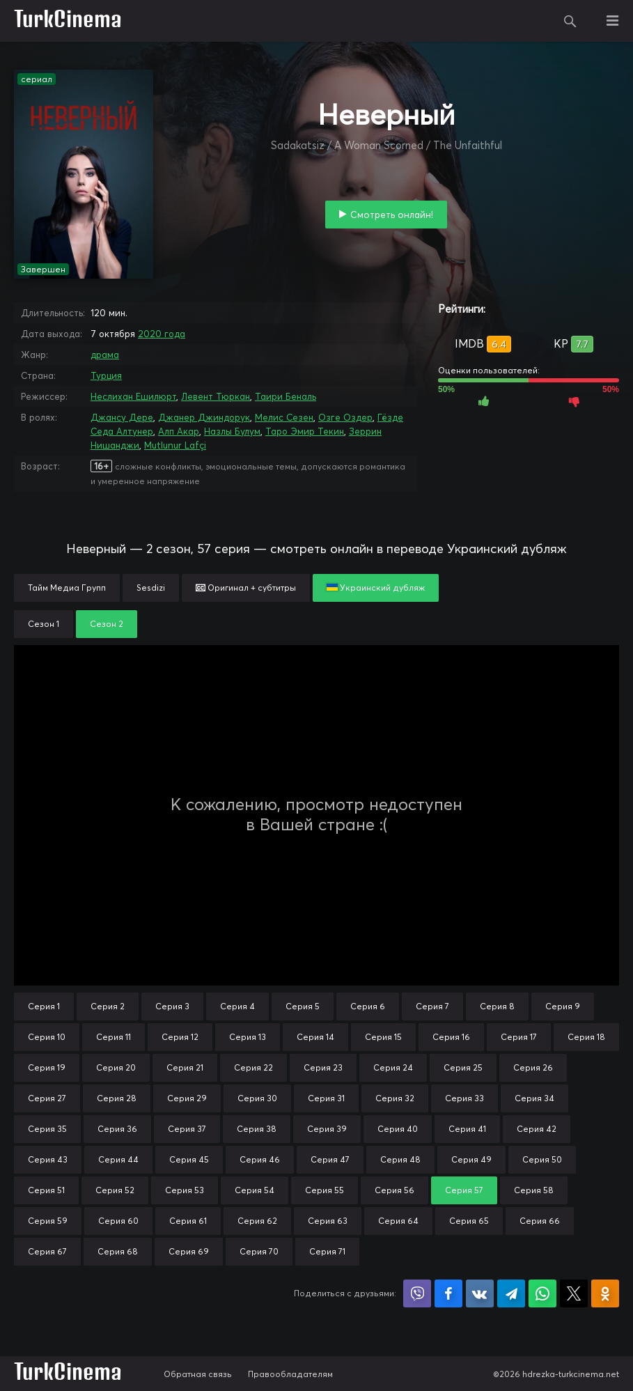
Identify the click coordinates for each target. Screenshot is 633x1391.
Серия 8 (497, 1006)
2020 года (161, 333)
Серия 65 (469, 1220)
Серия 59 (48, 1220)
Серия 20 (116, 1067)
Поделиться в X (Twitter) (574, 1293)
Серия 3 (172, 1006)
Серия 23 (323, 1067)
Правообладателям (290, 1374)
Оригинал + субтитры (246, 587)
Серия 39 (327, 1129)
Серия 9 (562, 1006)
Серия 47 (330, 1159)
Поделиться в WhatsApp (542, 1293)
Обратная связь (198, 1374)
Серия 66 (539, 1220)
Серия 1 (44, 1006)
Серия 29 (187, 1098)
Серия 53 (184, 1190)
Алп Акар (178, 431)
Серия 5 (303, 1006)
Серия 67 (47, 1251)
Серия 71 (327, 1251)
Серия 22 (253, 1067)
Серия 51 (46, 1190)
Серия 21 (184, 1067)
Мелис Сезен (284, 417)
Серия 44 (118, 1159)
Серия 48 (400, 1159)
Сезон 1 (43, 624)
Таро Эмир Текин (304, 431)
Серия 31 (326, 1098)
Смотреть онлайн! (391, 214)
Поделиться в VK (480, 1293)
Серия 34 (534, 1098)
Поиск (570, 21)
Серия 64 (398, 1220)
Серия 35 (47, 1129)
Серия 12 (180, 1037)
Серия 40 (397, 1129)
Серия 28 (116, 1098)
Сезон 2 (106, 624)
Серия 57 (464, 1190)
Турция (106, 375)
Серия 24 (393, 1067)
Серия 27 (47, 1098)
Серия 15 (383, 1037)
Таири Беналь (285, 396)
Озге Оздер (345, 417)
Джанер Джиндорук (204, 417)
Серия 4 (237, 1006)
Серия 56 (394, 1190)
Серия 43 (48, 1159)
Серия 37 (187, 1129)
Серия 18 (586, 1037)
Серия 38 (256, 1129)
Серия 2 (108, 1006)
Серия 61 (188, 1220)
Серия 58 (534, 1190)
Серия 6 (367, 1006)
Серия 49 (471, 1159)
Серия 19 (46, 1067)
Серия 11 (113, 1037)
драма (105, 354)
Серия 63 (327, 1220)
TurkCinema (68, 20)
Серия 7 (432, 1006)
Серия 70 (259, 1251)
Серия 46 (260, 1159)
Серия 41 (467, 1129)
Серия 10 (46, 1037)
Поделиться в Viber (417, 1293)
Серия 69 (189, 1251)
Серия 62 (257, 1220)
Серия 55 (324, 1190)
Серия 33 (464, 1098)
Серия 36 (117, 1129)
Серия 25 (463, 1067)
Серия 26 (533, 1067)
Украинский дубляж (376, 587)
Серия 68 (117, 1251)
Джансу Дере (122, 417)
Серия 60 (118, 1220)
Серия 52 (114, 1190)
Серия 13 (247, 1037)
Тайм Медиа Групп (67, 587)
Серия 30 (257, 1098)
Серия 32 (394, 1098)
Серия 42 (536, 1129)
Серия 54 (254, 1190)
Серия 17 (519, 1037)
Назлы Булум (232, 431)
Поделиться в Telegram (511, 1293)
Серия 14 (315, 1037)
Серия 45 (189, 1159)
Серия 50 (542, 1159)
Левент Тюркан (215, 396)
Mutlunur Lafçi (175, 445)
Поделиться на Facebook (448, 1293)
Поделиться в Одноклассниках (605, 1293)
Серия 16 (451, 1037)
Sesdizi (150, 587)
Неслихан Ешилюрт (133, 396)
